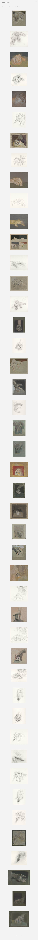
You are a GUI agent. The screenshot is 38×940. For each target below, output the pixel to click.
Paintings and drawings (5, 6)
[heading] (6, 2)
